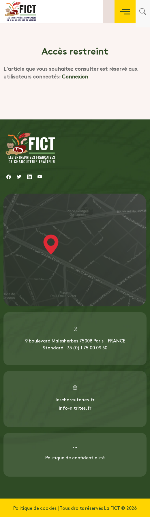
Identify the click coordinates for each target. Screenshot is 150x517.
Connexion (75, 76)
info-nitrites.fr (75, 407)
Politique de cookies (35, 508)
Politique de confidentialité (75, 457)
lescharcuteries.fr (75, 399)
